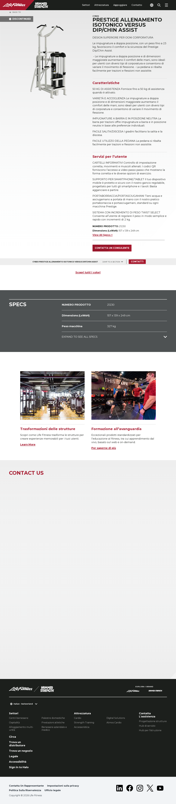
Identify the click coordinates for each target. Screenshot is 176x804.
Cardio (77, 718)
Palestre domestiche (53, 718)
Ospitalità (14, 722)
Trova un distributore (17, 744)
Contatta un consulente (112, 248)
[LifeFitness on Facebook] (129, 789)
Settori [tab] (86, 5)
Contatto (137, 5)
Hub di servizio (147, 725)
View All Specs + (103, 235)
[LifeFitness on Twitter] (150, 789)
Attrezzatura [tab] (101, 5)
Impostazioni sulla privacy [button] (63, 785)
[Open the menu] (166, 5)
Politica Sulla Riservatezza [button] (25, 790)
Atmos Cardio (114, 722)
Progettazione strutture (153, 721)
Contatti (137, 261)
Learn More (27, 444)
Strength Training (84, 722)
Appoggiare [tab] (120, 5)
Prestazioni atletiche (53, 722)
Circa (12, 736)
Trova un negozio (20, 750)
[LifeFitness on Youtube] (160, 789)
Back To (15, 12)
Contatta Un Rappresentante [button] (26, 785)
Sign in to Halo (19, 767)
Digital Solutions (116, 718)
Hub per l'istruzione (150, 730)
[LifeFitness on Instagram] (139, 789)
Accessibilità (17, 761)
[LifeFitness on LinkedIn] (119, 789)
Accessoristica (81, 727)
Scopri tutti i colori (88, 272)
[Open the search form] (159, 5)
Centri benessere (18, 718)
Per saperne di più (103, 448)
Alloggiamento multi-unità (21, 728)
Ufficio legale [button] (52, 790)
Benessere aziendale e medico (54, 728)
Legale (13, 756)
